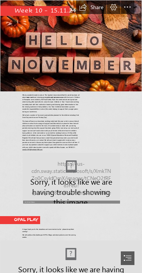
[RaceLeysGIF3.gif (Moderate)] (70, 177)
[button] (91, 7)
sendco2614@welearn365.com (32, 150)
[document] (71, 136)
